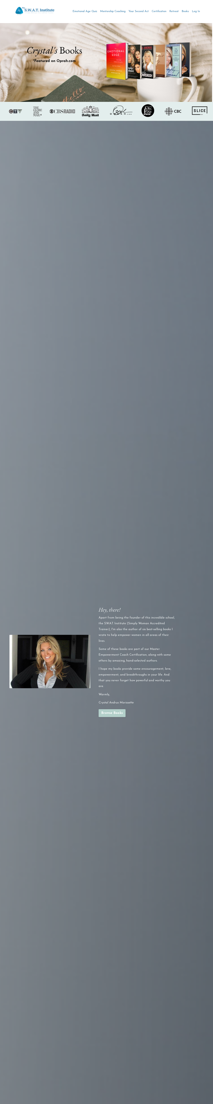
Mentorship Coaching (113, 11)
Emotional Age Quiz (85, 11)
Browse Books (112, 713)
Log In (196, 11)
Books (185, 11)
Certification (159, 11)
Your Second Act (139, 11)
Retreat (174, 11)
